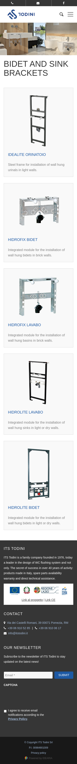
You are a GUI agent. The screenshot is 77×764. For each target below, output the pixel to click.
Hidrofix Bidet (23, 240)
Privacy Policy (17, 719)
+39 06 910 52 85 (19, 628)
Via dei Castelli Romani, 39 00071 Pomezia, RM (37, 622)
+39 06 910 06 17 (50, 628)
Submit (64, 675)
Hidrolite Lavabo (25, 412)
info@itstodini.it (18, 633)
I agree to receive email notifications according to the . (26, 715)
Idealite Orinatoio (27, 155)
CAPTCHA (10, 685)
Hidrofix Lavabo (24, 325)
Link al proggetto (32, 600)
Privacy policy (38, 752)
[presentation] (35, 697)
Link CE (50, 600)
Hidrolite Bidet (24, 508)
